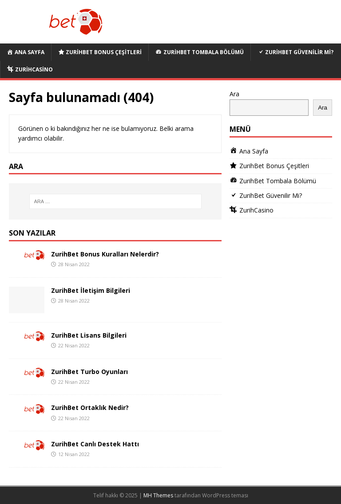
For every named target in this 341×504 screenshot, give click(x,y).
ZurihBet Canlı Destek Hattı (95, 444)
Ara (234, 94)
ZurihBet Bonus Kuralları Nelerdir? (105, 254)
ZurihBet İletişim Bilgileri (90, 290)
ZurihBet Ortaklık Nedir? (90, 407)
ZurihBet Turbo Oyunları (89, 371)
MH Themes (158, 495)
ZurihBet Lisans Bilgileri (89, 335)
